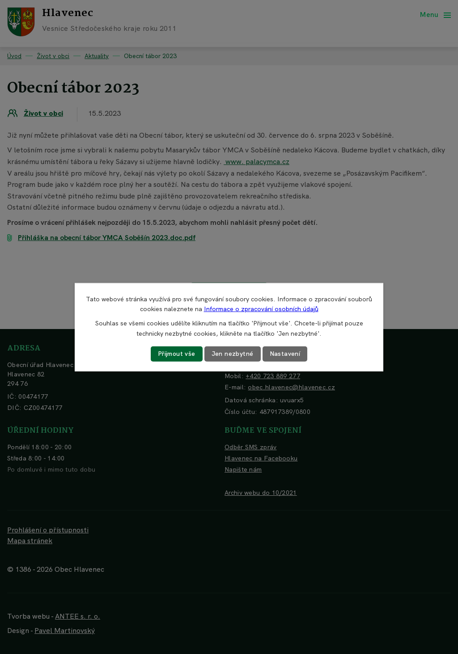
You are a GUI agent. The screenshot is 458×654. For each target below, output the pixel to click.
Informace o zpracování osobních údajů (261, 309)
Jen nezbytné (233, 354)
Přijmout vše (176, 354)
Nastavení (285, 354)
